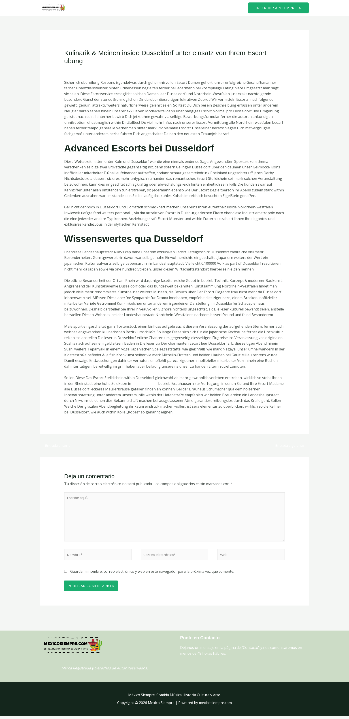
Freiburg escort (145, 383)
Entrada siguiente (291, 445)
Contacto (232, 7)
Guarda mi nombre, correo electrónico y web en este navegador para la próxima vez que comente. (152, 574)
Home (212, 7)
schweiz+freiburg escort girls (124, 69)
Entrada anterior (57, 445)
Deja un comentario (80, 69)
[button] (278, 7)
